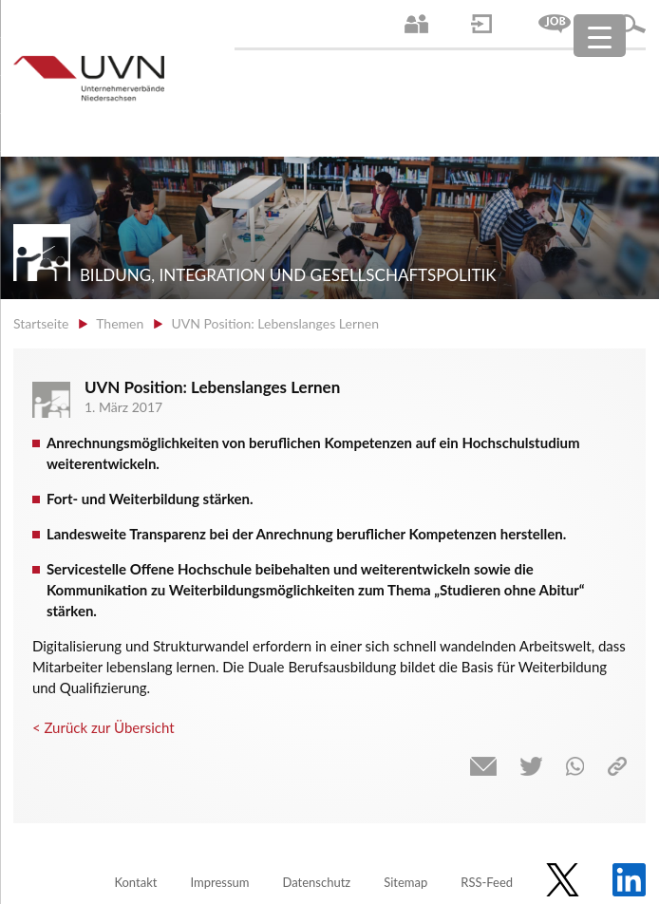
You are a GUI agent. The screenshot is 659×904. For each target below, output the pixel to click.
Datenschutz (316, 882)
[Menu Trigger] (600, 35)
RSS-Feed (487, 882)
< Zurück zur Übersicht (103, 727)
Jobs (554, 23)
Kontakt (135, 882)
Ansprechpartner (416, 23)
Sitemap (405, 882)
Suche (631, 23)
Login (481, 23)
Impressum (219, 882)
